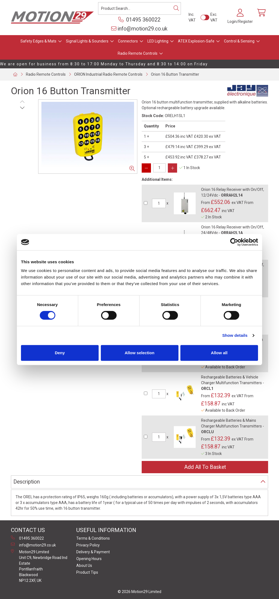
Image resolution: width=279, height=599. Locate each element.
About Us (84, 565)
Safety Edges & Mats (38, 41)
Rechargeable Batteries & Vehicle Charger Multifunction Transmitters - (232, 383)
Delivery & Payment (93, 552)
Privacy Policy (88, 545)
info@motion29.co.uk (139, 29)
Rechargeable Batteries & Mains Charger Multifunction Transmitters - (232, 426)
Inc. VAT (192, 17)
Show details (235, 335)
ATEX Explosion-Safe (196, 41)
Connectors (128, 41)
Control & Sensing (239, 41)
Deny (60, 352)
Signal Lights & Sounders (87, 41)
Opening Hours (89, 559)
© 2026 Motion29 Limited (139, 591)
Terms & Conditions (93, 538)
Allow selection (139, 352)
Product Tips (87, 572)
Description (26, 482)
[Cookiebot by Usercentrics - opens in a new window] (234, 242)
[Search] (176, 8)
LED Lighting (157, 41)
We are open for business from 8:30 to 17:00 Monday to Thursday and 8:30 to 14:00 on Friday (104, 64)
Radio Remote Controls (137, 53)
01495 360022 (139, 20)
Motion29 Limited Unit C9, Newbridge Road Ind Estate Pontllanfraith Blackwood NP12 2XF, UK (39, 566)
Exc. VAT (213, 17)
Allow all (219, 352)
